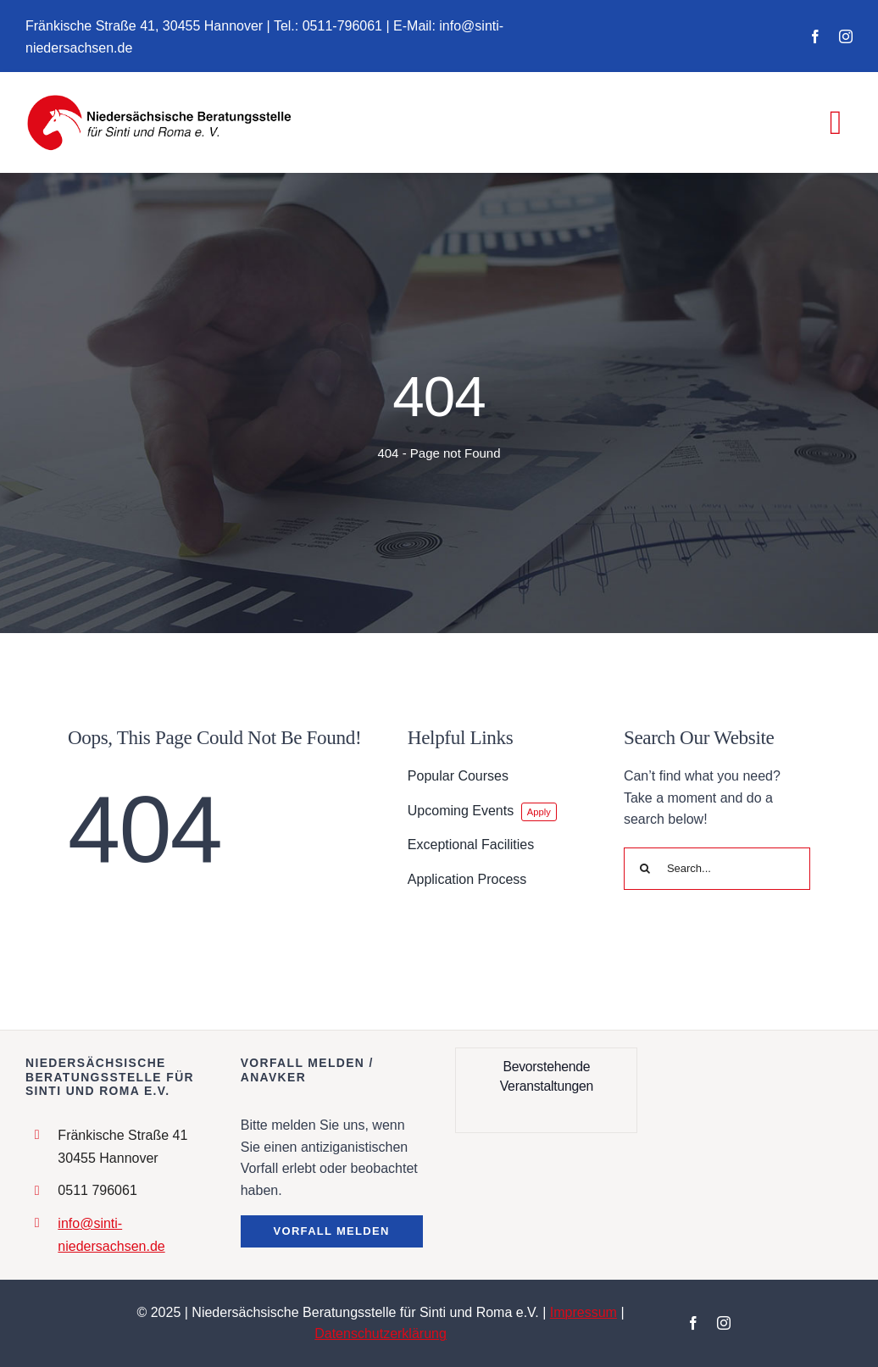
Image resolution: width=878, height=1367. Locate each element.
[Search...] (717, 868)
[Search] (645, 868)
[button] (332, 1231)
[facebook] (815, 36)
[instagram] (846, 36)
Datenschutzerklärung (380, 1333)
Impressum (583, 1312)
